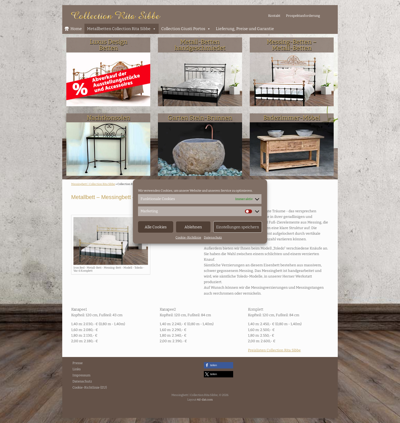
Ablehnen (193, 227)
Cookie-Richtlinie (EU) (89, 387)
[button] (218, 365)
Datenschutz (213, 237)
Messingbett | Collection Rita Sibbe (93, 184)
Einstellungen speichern (237, 227)
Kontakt (274, 16)
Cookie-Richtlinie (188, 237)
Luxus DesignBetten (108, 44)
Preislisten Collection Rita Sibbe (274, 350)
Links (76, 369)
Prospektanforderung (303, 16)
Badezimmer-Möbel (291, 117)
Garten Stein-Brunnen (200, 117)
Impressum (81, 375)
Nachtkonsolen (108, 117)
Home (76, 28)
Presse (77, 363)
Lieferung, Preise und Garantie (245, 28)
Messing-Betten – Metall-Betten (292, 44)
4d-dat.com (205, 399)
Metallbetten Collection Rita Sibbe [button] (121, 29)
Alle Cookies (156, 227)
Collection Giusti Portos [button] (186, 29)
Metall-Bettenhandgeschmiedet (200, 44)
